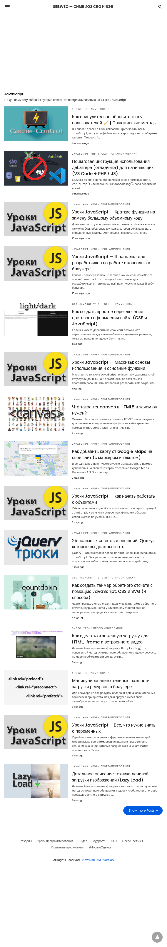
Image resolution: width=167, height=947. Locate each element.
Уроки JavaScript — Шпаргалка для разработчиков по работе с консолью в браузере (111, 263)
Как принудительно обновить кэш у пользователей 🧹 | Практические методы (114, 120)
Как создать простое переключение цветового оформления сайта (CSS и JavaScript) (109, 318)
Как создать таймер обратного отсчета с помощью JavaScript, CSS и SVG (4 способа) (112, 591)
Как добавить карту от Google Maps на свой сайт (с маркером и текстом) (112, 454)
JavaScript (80, 153)
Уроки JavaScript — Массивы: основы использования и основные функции (111, 365)
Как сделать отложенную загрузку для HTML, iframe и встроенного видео (110, 639)
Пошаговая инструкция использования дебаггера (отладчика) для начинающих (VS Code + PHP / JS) (113, 167)
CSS (74, 304)
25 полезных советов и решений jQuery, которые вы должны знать (113, 543)
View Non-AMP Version (98, 860)
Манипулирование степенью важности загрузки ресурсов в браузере (111, 683)
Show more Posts (142, 810)
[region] (83, 50)
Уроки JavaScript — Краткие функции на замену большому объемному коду (113, 215)
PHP (93, 153)
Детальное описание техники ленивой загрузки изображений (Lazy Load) (110, 777)
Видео (76, 628)
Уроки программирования (91, 109)
